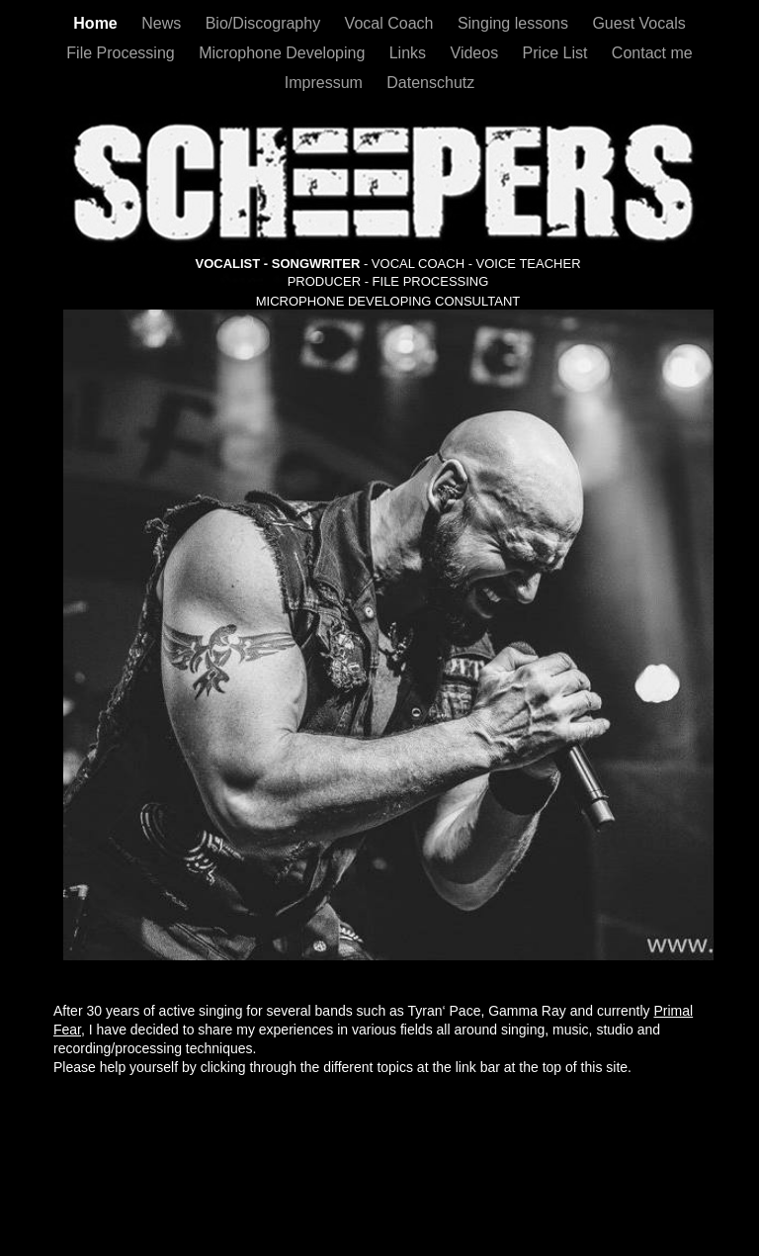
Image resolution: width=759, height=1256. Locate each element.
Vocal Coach (391, 23)
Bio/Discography (265, 23)
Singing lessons (515, 23)
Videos (477, 53)
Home (97, 23)
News (163, 23)
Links (410, 53)
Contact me (652, 53)
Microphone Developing (284, 53)
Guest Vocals (638, 23)
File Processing (122, 53)
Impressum (326, 82)
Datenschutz (430, 82)
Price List (557, 53)
